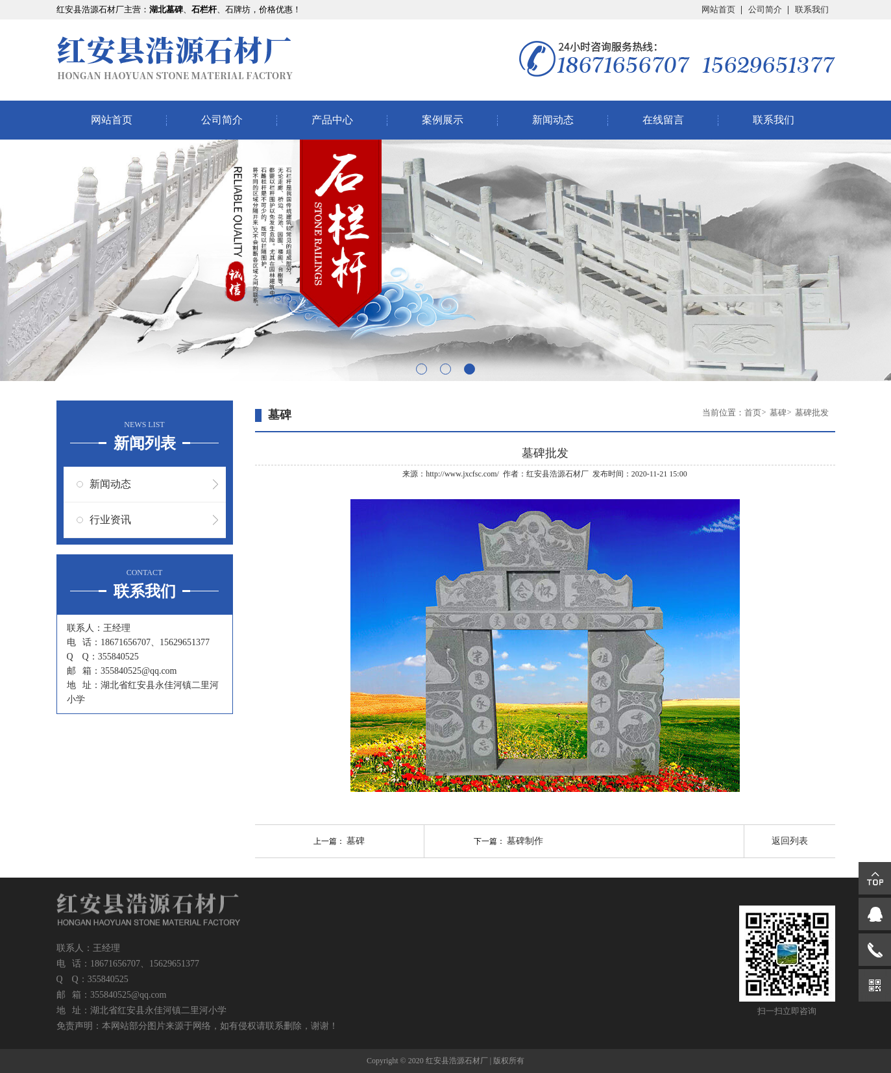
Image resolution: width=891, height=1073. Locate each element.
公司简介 (765, 9)
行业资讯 (110, 519)
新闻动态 (553, 119)
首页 (752, 412)
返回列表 (790, 841)
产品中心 (332, 119)
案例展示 (442, 119)
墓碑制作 (525, 841)
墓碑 (778, 412)
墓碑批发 (812, 412)
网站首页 (718, 9)
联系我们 (812, 9)
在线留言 (663, 119)
